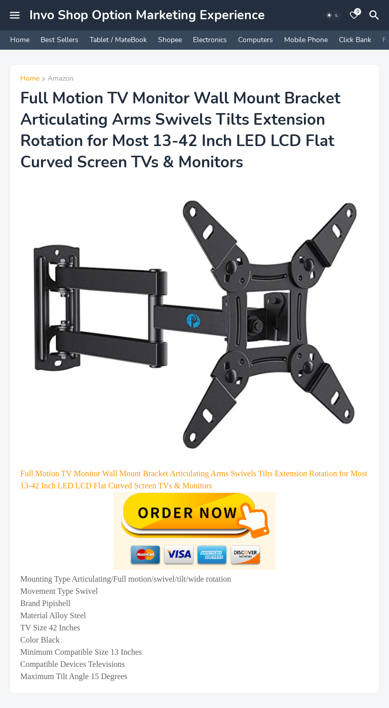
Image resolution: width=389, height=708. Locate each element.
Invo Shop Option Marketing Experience (147, 15)
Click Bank (355, 40)
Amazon (60, 79)
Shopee (170, 40)
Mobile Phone (306, 40)
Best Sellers (60, 40)
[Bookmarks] (354, 15)
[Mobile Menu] (14, 15)
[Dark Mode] (332, 15)
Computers (255, 40)
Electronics (210, 40)
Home (19, 40)
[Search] (376, 15)
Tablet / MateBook (118, 40)
